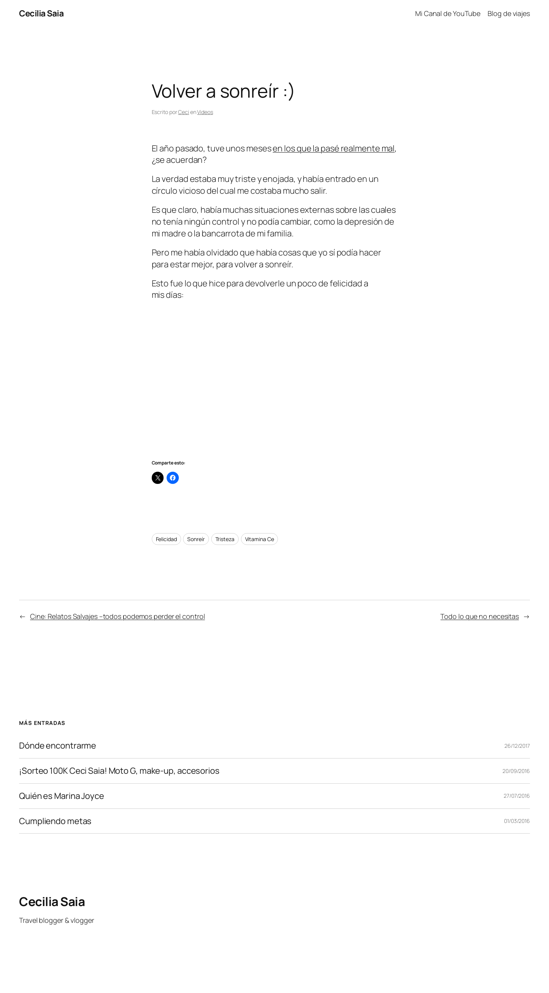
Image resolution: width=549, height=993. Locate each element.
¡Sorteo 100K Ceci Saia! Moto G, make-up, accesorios (119, 771)
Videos (205, 112)
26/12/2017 (517, 745)
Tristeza (224, 539)
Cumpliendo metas (55, 821)
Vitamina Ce (259, 539)
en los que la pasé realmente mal (334, 148)
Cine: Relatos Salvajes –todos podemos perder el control (117, 616)
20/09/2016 (516, 770)
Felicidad (166, 539)
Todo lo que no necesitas (479, 616)
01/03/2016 (517, 820)
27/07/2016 (517, 795)
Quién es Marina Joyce (61, 796)
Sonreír (195, 539)
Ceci (183, 112)
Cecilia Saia (41, 13)
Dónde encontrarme (57, 745)
